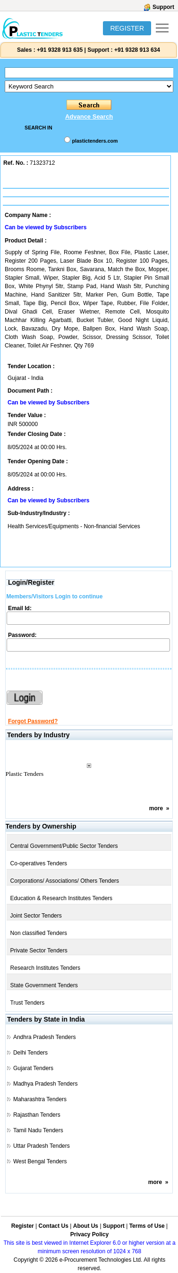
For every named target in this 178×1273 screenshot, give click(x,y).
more (156, 808)
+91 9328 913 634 (137, 50)
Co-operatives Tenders (39, 863)
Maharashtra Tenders (40, 1099)
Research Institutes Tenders (45, 968)
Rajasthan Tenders (36, 1115)
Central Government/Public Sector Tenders (64, 846)
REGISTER (127, 28)
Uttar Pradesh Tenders (41, 1146)
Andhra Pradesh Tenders (44, 1037)
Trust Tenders (27, 1002)
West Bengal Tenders (40, 1161)
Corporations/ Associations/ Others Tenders (64, 881)
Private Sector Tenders (39, 950)
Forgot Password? (33, 721)
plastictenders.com (95, 141)
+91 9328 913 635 (59, 50)
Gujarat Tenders (33, 1068)
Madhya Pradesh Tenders (45, 1083)
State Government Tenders (44, 985)
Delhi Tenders (30, 1052)
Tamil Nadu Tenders (38, 1130)
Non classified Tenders (39, 933)
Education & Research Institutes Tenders (61, 898)
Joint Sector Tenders (36, 915)
